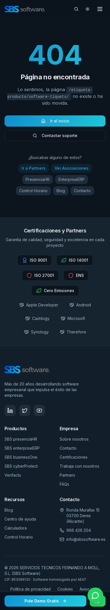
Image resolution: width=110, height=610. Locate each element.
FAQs (64, 484)
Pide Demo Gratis (45, 600)
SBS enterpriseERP (22, 448)
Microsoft (73, 318)
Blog (61, 192)
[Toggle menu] (99, 9)
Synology (36, 331)
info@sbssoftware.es (85, 539)
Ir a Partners (34, 169)
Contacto (82, 192)
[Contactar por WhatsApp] (95, 595)
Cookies (65, 589)
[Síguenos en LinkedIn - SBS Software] (10, 410)
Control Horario (33, 192)
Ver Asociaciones (72, 169)
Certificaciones (73, 457)
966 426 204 (78, 530)
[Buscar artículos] (76, 9)
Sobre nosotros (74, 439)
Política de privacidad (30, 589)
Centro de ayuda (20, 519)
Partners (67, 475)
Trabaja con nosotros (79, 466)
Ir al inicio (55, 122)
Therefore (73, 331)
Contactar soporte (55, 137)
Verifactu (13, 475)
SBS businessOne (21, 457)
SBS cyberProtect (21, 466)
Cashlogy (37, 318)
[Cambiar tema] (87, 9)
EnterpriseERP (72, 181)
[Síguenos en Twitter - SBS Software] (24, 410)
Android (80, 304)
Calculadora (16, 528)
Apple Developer (38, 304)
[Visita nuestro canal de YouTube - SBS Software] (39, 410)
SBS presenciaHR (21, 439)
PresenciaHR (38, 181)
